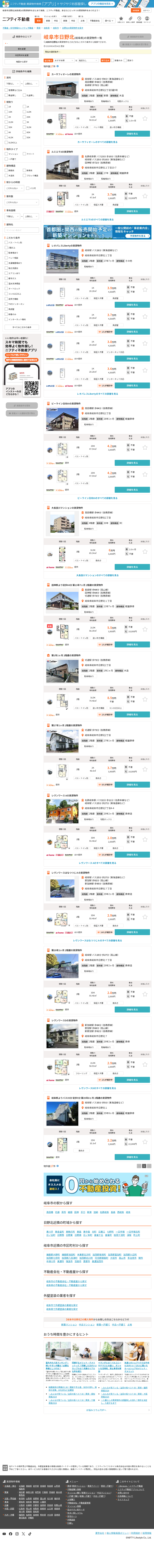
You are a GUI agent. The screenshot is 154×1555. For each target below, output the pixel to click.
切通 (57, 1212)
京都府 (36, 1505)
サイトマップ (123, 1499)
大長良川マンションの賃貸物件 (67, 507)
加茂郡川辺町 (130, 1254)
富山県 (43, 1498)
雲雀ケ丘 (98, 1235)
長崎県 (36, 1514)
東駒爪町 (70, 1231)
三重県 (43, 1501)
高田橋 (49, 1212)
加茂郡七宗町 (53, 1257)
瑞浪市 (69, 1261)
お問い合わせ (123, 1492)
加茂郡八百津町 (69, 1257)
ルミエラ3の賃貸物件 (62, 151)
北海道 (22, 1486)
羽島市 (78, 1261)
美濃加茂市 (97, 1261)
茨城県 (52, 1492)
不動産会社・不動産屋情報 (78, 1502)
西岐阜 (120, 1212)
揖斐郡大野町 (53, 1254)
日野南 (78, 1235)
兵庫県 (29, 1505)
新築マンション (69, 1324)
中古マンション (87, 1324)
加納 (96, 1212)
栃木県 (59, 1492)
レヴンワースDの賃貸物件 (64, 1020)
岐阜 (128, 1212)
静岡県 (36, 1501)
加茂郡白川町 (86, 1257)
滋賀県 (43, 1505)
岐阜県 (29, 1501)
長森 (113, 1212)
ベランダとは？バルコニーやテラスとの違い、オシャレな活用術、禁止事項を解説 (109, 1367)
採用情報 (146, 1533)
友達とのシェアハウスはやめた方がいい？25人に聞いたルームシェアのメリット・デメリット (136, 1367)
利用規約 (135, 1533)
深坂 (129, 1235)
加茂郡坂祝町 (99, 1254)
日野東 (69, 1235)
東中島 (86, 1231)
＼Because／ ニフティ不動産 (130, 1486)
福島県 (22, 1488)
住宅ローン (72, 1516)
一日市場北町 (133, 1231)
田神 (76, 1212)
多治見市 (132, 1257)
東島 (79, 1231)
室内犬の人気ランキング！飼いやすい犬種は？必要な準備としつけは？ (57, 1365)
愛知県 (22, 1501)
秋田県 (50, 1486)
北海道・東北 (10, 1486)
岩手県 (36, 1486)
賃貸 (69, 1486)
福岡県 (22, 1514)
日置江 (101, 1231)
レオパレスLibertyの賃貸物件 (66, 245)
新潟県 (22, 1498)
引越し (70, 1523)
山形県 (57, 1486)
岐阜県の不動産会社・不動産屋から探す (66, 1285)
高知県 (36, 1511)
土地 (129, 1324)
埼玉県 (38, 1492)
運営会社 (99, 1533)
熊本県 (43, 1514)
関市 (140, 1257)
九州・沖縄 (9, 1514)
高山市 (122, 1257)
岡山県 (29, 1508)
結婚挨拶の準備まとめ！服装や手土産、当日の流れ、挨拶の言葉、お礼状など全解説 (73, 1388)
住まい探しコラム (75, 1512)
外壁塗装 (71, 1519)
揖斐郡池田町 (68, 1254)
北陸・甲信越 (10, 1498)
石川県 (50, 1498)
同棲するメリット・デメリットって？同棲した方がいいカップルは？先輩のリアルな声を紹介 (84, 1367)
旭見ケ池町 (119, 1235)
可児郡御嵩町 (101, 1257)
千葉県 (45, 1492)
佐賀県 (29, 1514)
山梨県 (29, 1498)
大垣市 (113, 1257)
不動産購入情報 (74, 1489)
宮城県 (43, 1486)
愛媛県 (29, 1511)
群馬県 (22, 1495)
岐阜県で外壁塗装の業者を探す (62, 1309)
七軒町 (110, 1231)
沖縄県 (31, 1517)
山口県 (50, 1508)
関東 (6, 1492)
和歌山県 (58, 1505)
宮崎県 (57, 1514)
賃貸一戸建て (106, 1486)
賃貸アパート (93, 1486)
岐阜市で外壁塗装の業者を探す (62, 1305)
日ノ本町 (87, 1235)
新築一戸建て (103, 1324)
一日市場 (120, 1231)
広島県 (22, 1508)
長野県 (36, 1498)
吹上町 (136, 1235)
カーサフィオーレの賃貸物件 (66, 74)
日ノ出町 (50, 1235)
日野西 (60, 1235)
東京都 (22, 1492)
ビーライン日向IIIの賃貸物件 (66, 403)
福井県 (57, 1498)
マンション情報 (74, 1506)
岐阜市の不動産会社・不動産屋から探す (66, 1281)
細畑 (70, 1212)
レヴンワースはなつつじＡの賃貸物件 (70, 872)
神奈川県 (30, 1492)
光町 (94, 1231)
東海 (6, 1501)
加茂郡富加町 (114, 1254)
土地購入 (71, 1499)
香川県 (22, 1511)
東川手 (49, 1231)
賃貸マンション (79, 1486)
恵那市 (86, 1261)
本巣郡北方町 (84, 1254)
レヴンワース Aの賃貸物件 (64, 795)
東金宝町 (59, 1231)
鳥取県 (36, 1508)
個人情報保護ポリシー (118, 1533)
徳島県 (57, 1508)
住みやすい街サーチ (76, 1509)
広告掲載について (125, 1496)
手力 (83, 1212)
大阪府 (22, 1505)
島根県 (43, 1508)
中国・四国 (9, 1508)
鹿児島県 (23, 1517)
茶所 (63, 1212)
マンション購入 (74, 1492)
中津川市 (50, 1261)
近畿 (6, 1505)
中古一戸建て (118, 1324)
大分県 (50, 1514)
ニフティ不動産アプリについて (131, 1489)
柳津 (89, 1212)
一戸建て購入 (73, 1496)
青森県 (29, 1486)
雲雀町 (108, 1235)
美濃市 (60, 1261)
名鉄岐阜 (104, 1212)
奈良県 (50, 1505)
